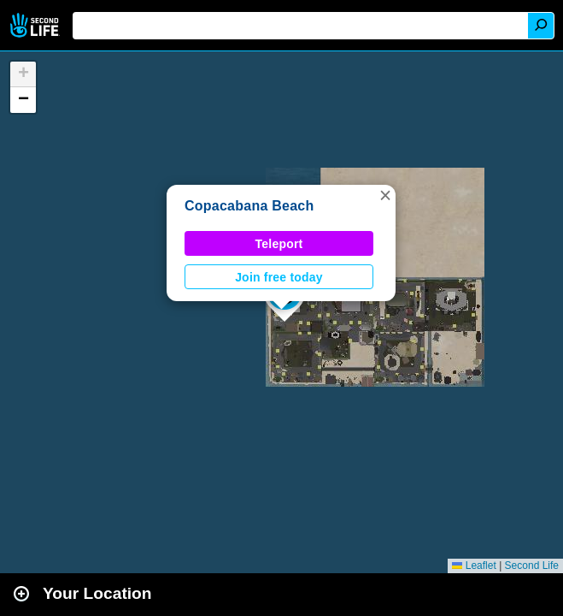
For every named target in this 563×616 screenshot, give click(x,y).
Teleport (279, 244)
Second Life (36, 25)
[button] (385, 195)
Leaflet (474, 566)
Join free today (279, 277)
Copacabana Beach (249, 205)
